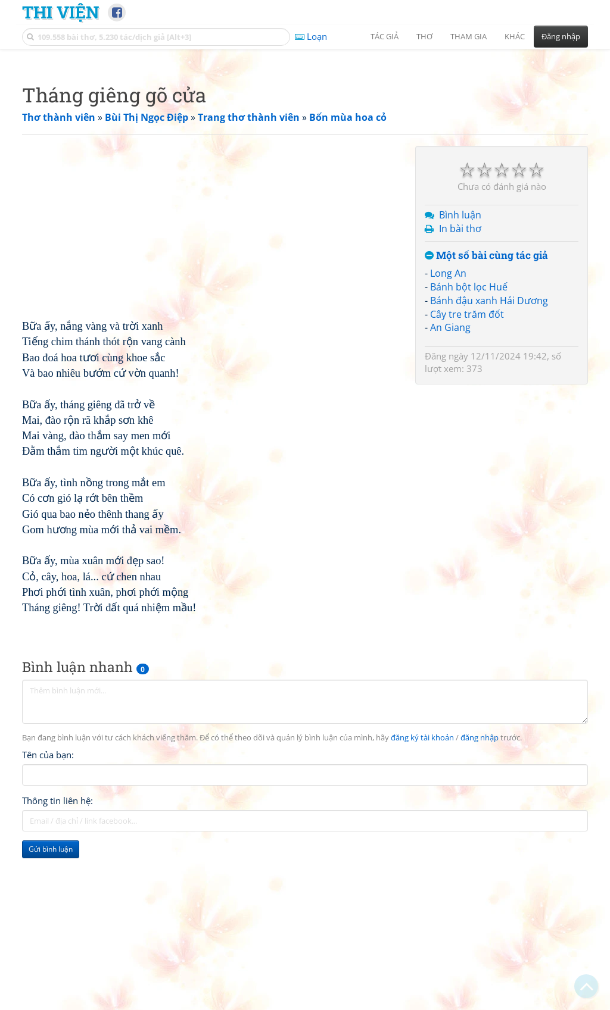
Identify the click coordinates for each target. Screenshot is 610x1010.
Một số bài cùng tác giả (486, 422)
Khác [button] (515, 36)
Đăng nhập (560, 36)
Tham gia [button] (468, 36)
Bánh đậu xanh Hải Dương (489, 467)
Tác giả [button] (385, 36)
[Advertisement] (305, 140)
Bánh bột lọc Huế (469, 453)
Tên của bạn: (48, 921)
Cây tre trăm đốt (467, 480)
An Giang (450, 494)
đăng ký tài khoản (422, 904)
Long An (448, 439)
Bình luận (460, 381)
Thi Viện (60, 12)
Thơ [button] (424, 36)
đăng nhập (479, 904)
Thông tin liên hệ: (57, 967)
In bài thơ (460, 395)
